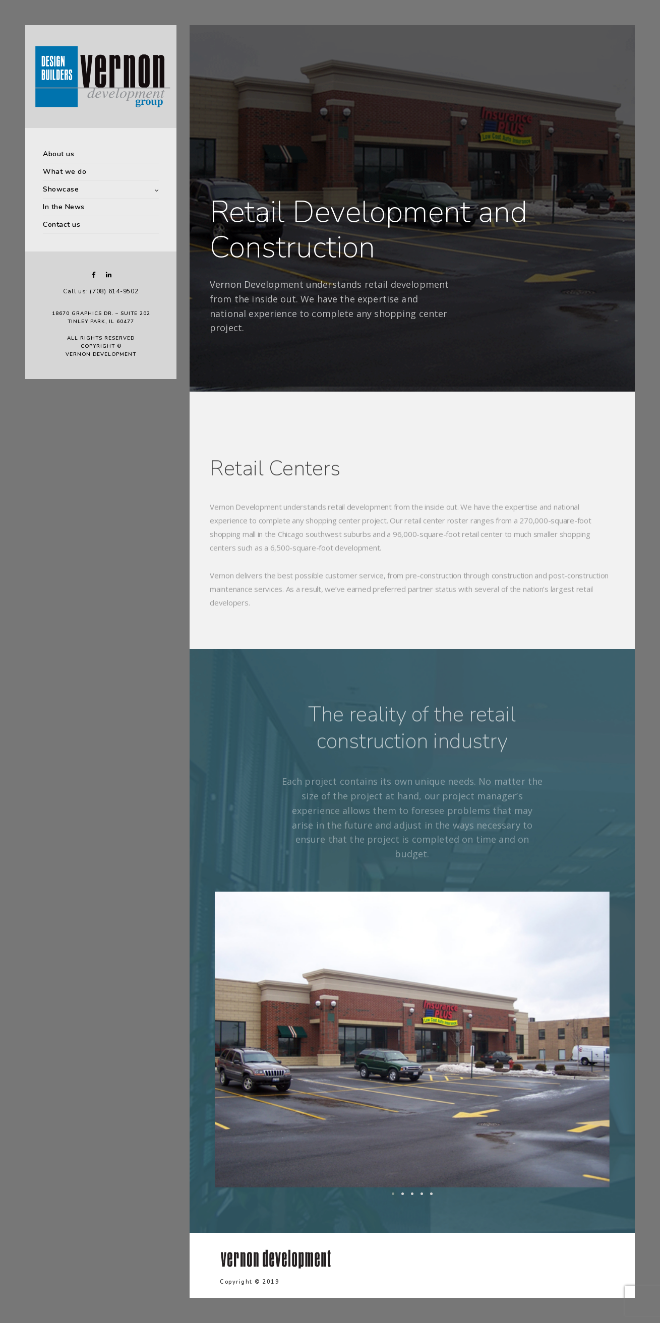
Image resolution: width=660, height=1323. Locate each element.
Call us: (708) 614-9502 (100, 291)
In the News (64, 207)
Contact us (61, 224)
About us (58, 154)
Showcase (61, 189)
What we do (64, 171)
